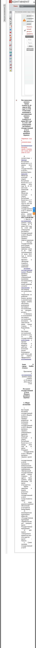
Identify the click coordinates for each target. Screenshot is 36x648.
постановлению (27, 375)
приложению (25, 287)
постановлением (26, 145)
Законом (24, 160)
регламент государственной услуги (26, 270)
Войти (30, 46)
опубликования (26, 359)
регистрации (25, 340)
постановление (26, 221)
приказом (24, 174)
